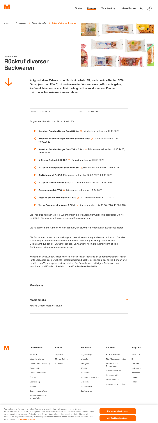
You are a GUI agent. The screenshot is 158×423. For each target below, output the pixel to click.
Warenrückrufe (39, 23)
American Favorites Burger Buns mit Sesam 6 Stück (65, 138)
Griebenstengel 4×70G (51, 190)
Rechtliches (35, 406)
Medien (34, 386)
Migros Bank (87, 386)
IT (14, 406)
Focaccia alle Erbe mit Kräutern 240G (58, 197)
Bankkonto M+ (113, 375)
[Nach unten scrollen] (8, 82)
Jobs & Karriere (128, 8)
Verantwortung (108, 8)
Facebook (137, 354)
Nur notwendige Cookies (117, 413)
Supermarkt (61, 354)
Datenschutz (48, 406)
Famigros (86, 363)
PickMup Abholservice (117, 359)
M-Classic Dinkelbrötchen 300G (56, 182)
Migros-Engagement (91, 377)
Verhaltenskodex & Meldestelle (38, 396)
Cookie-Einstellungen (66, 406)
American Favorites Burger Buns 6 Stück (60, 131)
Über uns (91, 8)
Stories (78, 8)
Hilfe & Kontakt (114, 354)
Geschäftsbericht (39, 373)
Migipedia (86, 382)
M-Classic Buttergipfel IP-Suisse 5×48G (60, 167)
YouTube (136, 363)
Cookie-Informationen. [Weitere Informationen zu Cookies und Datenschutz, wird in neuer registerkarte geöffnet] (26, 421)
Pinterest (137, 373)
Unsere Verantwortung (41, 363)
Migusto (85, 359)
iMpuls (85, 368)
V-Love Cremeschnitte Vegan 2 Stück (58, 205)
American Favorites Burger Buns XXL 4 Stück (62, 149)
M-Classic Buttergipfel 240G (54, 160)
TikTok (135, 382)
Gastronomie (87, 391)
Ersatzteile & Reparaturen (112, 364)
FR (10, 406)
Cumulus (60, 363)
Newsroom (21, 23)
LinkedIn (136, 377)
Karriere (34, 354)
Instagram (137, 368)
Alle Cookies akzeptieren (117, 419)
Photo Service (113, 380)
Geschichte (36, 368)
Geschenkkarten (114, 370)
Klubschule (87, 373)
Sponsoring (36, 382)
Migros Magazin (89, 354)
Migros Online (62, 359)
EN (18, 406)
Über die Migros (38, 359)
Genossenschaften (39, 391)
